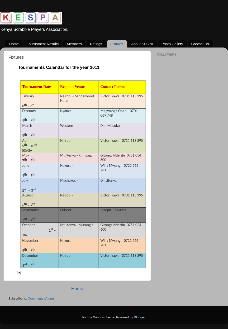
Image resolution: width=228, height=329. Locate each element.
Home (14, 44)
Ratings (96, 44)
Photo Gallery (172, 44)
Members (74, 44)
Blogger (139, 317)
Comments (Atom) (41, 298)
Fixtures (116, 44)
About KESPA (142, 44)
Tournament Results (43, 44)
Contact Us (200, 44)
